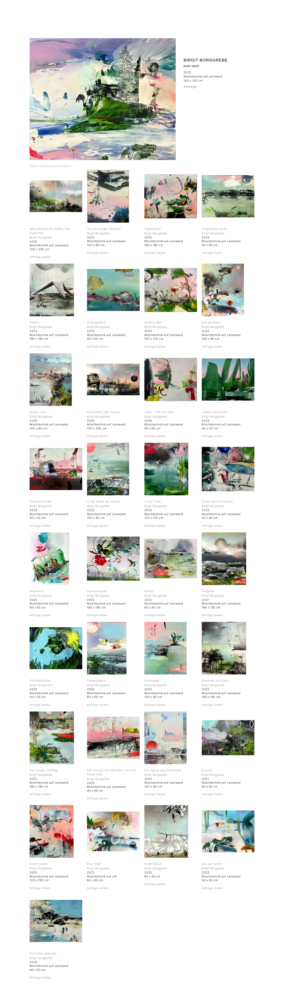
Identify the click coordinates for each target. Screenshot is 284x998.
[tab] (50, 166)
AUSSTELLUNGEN (152, 13)
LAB (216, 13)
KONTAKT (246, 13)
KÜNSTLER (180, 13)
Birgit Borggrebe (206, 60)
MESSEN (200, 13)
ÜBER (229, 13)
